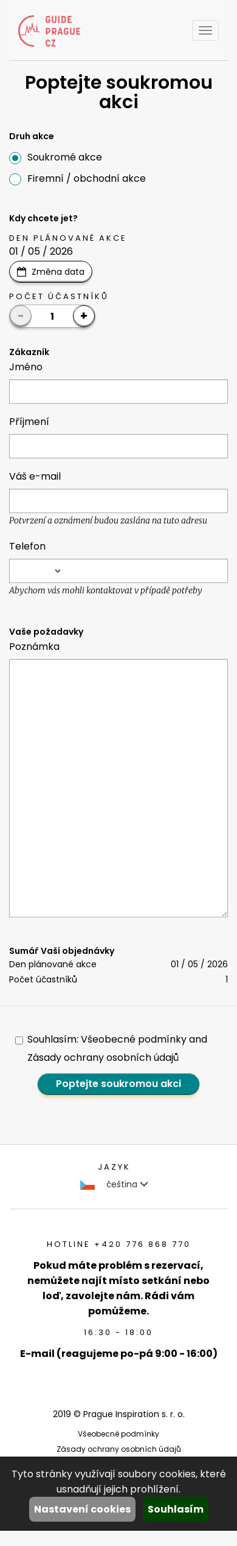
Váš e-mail (35, 476)
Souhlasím (176, 1509)
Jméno (26, 367)
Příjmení (29, 422)
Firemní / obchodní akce (77, 178)
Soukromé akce (55, 157)
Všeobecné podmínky (118, 1434)
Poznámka (34, 647)
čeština (114, 1184)
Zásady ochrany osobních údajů (119, 1449)
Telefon (27, 546)
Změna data (58, 272)
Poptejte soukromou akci (118, 1084)
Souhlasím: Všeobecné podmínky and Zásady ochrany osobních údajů (111, 1048)
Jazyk (114, 1167)
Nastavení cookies (82, 1509)
